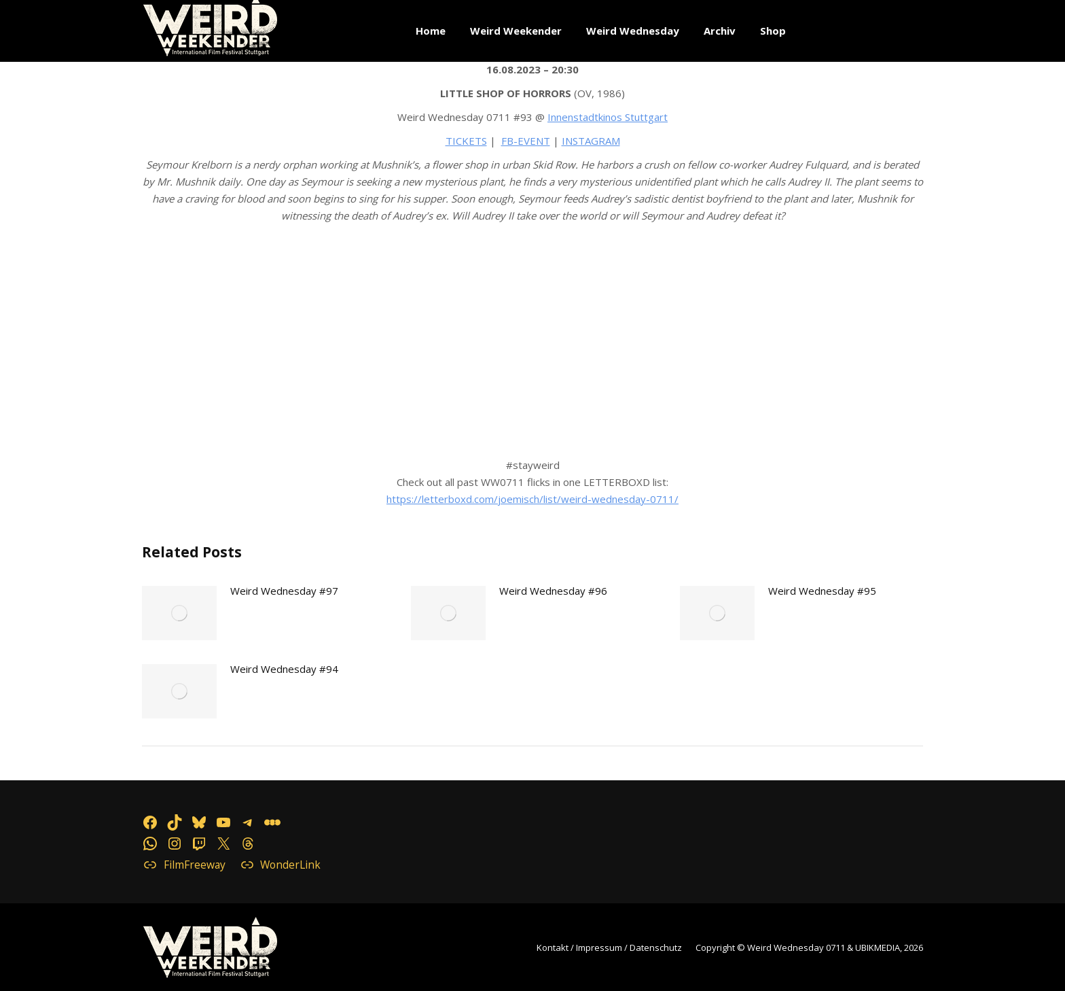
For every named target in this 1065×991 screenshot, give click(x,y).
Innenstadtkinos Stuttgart (607, 117)
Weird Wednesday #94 (284, 669)
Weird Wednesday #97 (284, 590)
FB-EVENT (525, 140)
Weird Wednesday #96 (553, 590)
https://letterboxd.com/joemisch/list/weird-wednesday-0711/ (532, 499)
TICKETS (466, 140)
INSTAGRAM (591, 140)
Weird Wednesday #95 (822, 590)
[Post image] (179, 613)
